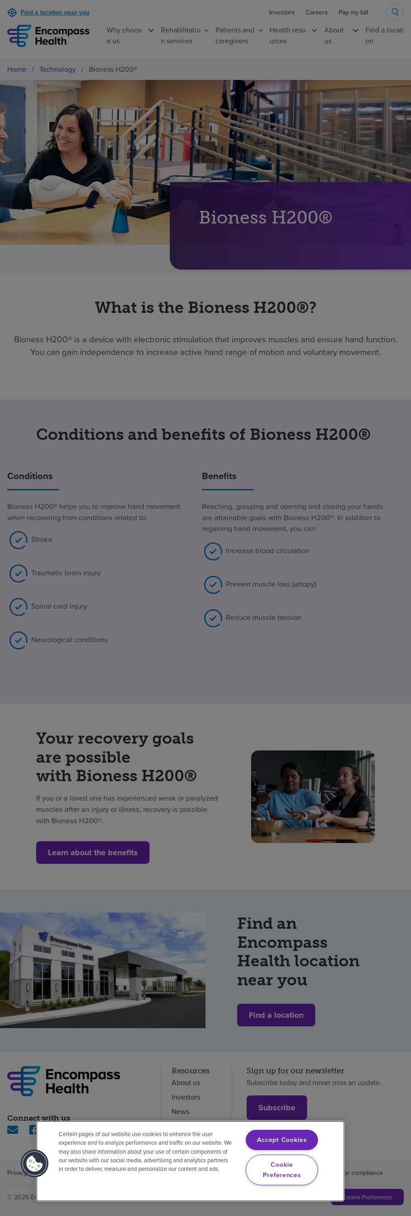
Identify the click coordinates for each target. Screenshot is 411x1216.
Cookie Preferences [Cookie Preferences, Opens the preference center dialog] (282, 1170)
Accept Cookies (282, 1140)
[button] (34, 1163)
